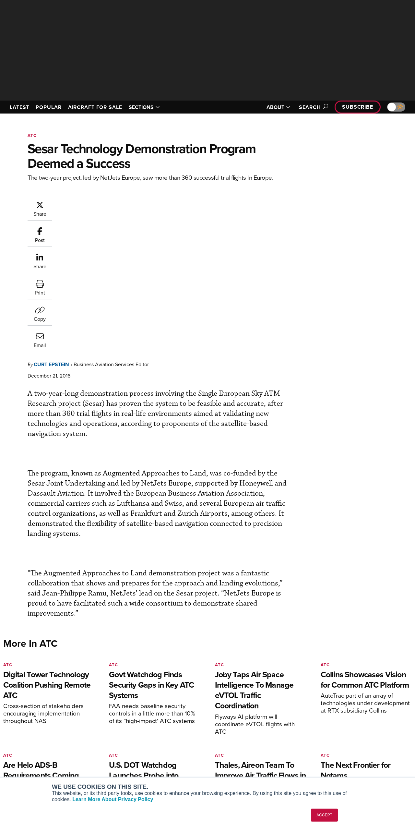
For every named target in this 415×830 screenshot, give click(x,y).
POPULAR (48, 107)
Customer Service (131, 736)
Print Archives (232, 727)
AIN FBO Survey (29, 727)
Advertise (336, 762)
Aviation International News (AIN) (47, 736)
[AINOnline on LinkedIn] (43, 697)
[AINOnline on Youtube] (17, 697)
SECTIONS (144, 107)
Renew (120, 745)
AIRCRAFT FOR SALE (95, 107)
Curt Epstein (90, 204)
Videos (225, 753)
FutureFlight (21, 762)
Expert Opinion (233, 736)
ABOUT (278, 107)
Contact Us (334, 753)
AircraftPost (25, 745)
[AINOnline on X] (31, 697)
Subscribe (357, 107)
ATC (32, 135)
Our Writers (334, 736)
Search (312, 107)
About (328, 727)
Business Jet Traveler (34, 753)
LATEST (19, 107)
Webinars (227, 762)
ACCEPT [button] (324, 815)
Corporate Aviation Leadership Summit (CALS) (49, 773)
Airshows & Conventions (243, 771)
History (329, 745)
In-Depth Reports (235, 745)
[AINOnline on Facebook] (5, 697)
